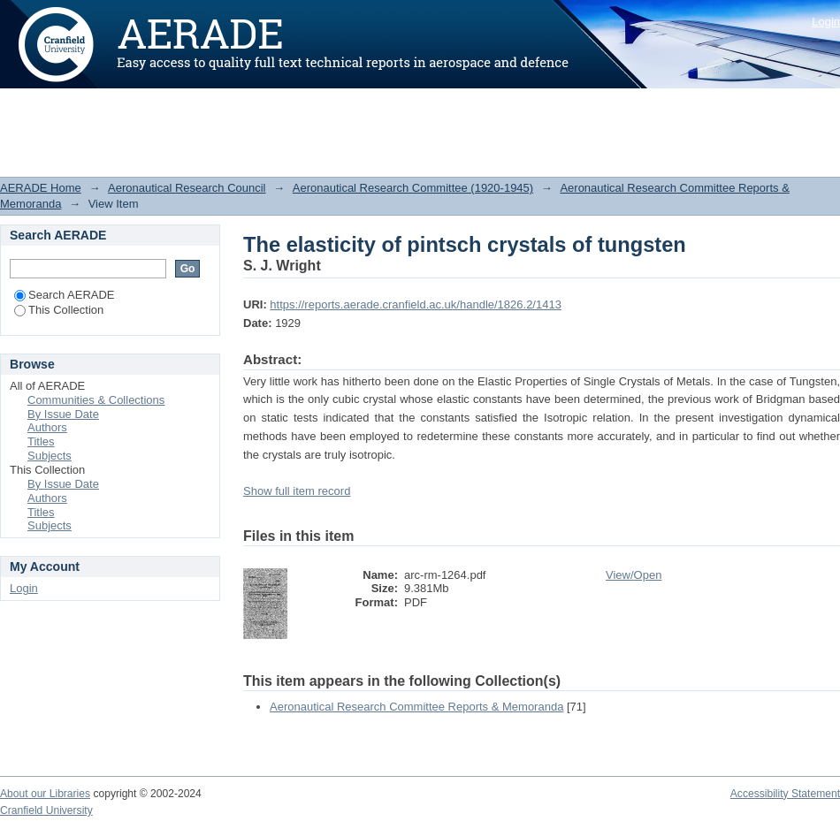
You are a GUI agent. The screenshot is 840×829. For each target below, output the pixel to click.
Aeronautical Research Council (186, 187)
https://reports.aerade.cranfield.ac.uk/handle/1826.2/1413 (415, 304)
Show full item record (296, 491)
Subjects (49, 455)
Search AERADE (64, 294)
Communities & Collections (95, 400)
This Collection (58, 309)
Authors (47, 427)
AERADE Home (40, 187)
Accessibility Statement (785, 793)
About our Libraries (45, 793)
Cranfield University (46, 810)
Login (826, 21)
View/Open (633, 575)
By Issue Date (63, 414)
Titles (41, 441)
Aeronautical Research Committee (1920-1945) (413, 187)
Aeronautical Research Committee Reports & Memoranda (416, 706)
